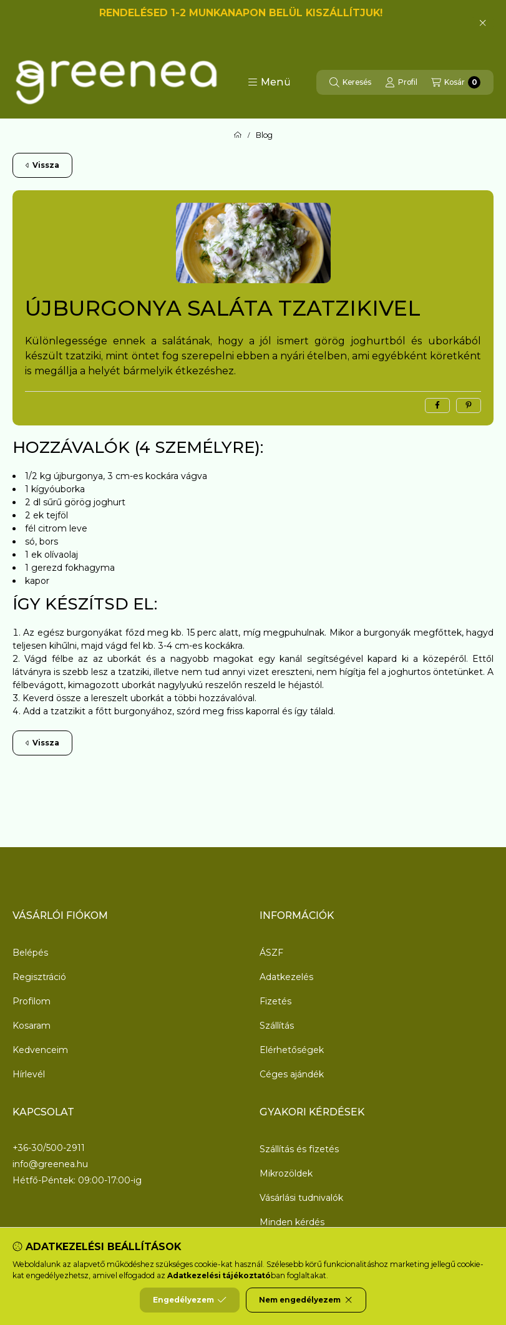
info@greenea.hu (50, 1164)
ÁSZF (271, 952)
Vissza (42, 165)
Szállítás (277, 1025)
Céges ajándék (292, 1074)
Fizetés (275, 1001)
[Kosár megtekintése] (456, 82)
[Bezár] (483, 23)
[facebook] (437, 405)
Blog (264, 135)
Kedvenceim (40, 1050)
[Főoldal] (237, 135)
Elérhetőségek (292, 1050)
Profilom (31, 1001)
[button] (269, 82)
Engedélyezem (189, 1300)
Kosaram (31, 1025)
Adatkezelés (286, 977)
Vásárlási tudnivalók (301, 1197)
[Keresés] (350, 82)
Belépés (30, 952)
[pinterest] (468, 405)
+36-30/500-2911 (48, 1148)
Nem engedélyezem (306, 1300)
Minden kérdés (292, 1222)
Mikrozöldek (286, 1173)
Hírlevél (28, 1074)
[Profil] (401, 82)
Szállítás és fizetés (299, 1149)
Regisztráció (39, 977)
